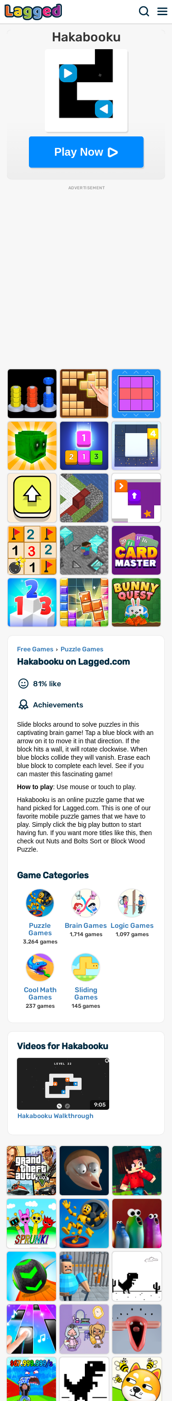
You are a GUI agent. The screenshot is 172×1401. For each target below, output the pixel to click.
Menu (163, 11)
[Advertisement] (86, 277)
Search (144, 11)
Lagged (34, 11)
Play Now (78, 152)
